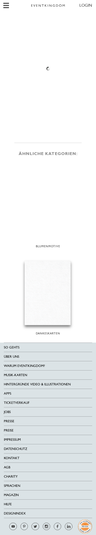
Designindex (15, 513)
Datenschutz (15, 449)
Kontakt (11, 458)
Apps (7, 393)
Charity (11, 476)
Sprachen (12, 486)
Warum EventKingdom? (24, 366)
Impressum (12, 439)
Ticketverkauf (16, 403)
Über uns (11, 356)
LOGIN (85, 5)
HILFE (8, 504)
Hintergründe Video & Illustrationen (37, 384)
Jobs (7, 412)
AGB (7, 467)
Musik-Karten (15, 375)
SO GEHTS (11, 347)
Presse (9, 421)
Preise (9, 430)
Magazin (11, 495)
